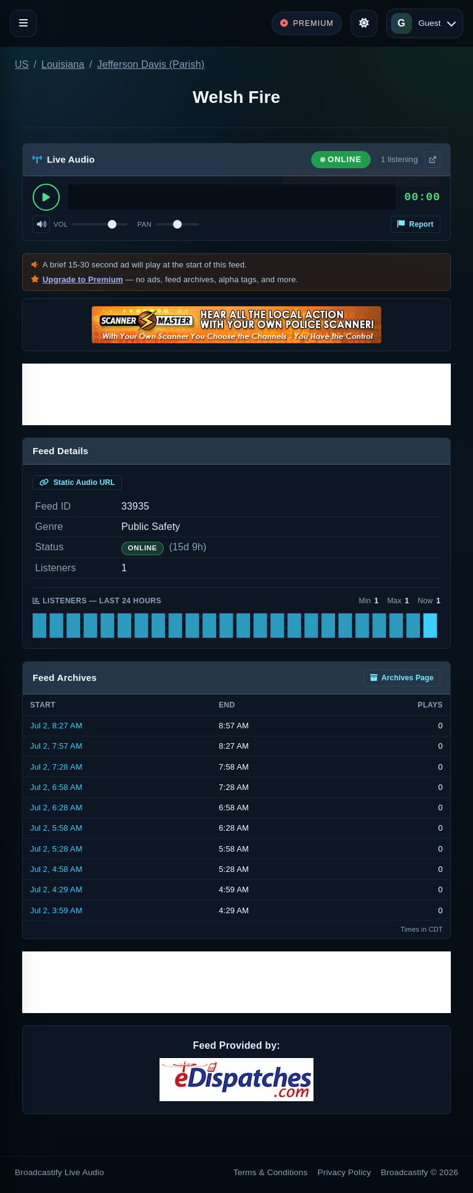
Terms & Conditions (270, 1172)
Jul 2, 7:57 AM (56, 746)
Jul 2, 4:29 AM (56, 889)
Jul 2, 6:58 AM (56, 787)
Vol (61, 224)
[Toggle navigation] (23, 23)
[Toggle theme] (364, 23)
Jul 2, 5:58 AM (56, 828)
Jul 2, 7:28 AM (56, 767)
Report (415, 224)
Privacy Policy (344, 1172)
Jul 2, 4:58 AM (56, 869)
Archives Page (402, 678)
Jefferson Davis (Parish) (150, 64)
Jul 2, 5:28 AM (56, 848)
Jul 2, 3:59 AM (56, 910)
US (22, 64)
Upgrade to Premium (82, 279)
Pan (144, 224)
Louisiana (62, 64)
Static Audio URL (77, 482)
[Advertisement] (236, 394)
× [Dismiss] (431, 180)
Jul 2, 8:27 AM (56, 725)
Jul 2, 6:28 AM (56, 807)
